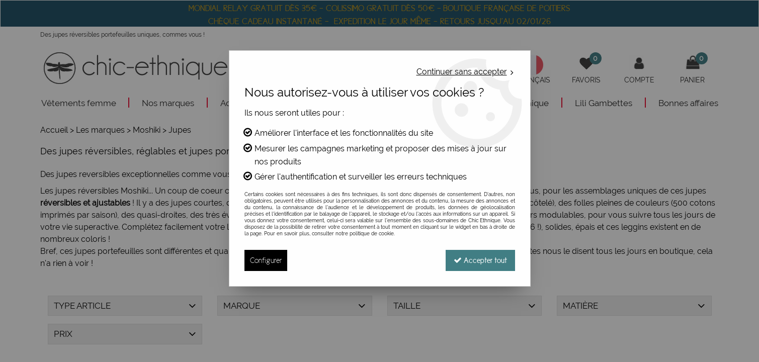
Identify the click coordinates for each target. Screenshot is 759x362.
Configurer (266, 260)
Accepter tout (480, 260)
